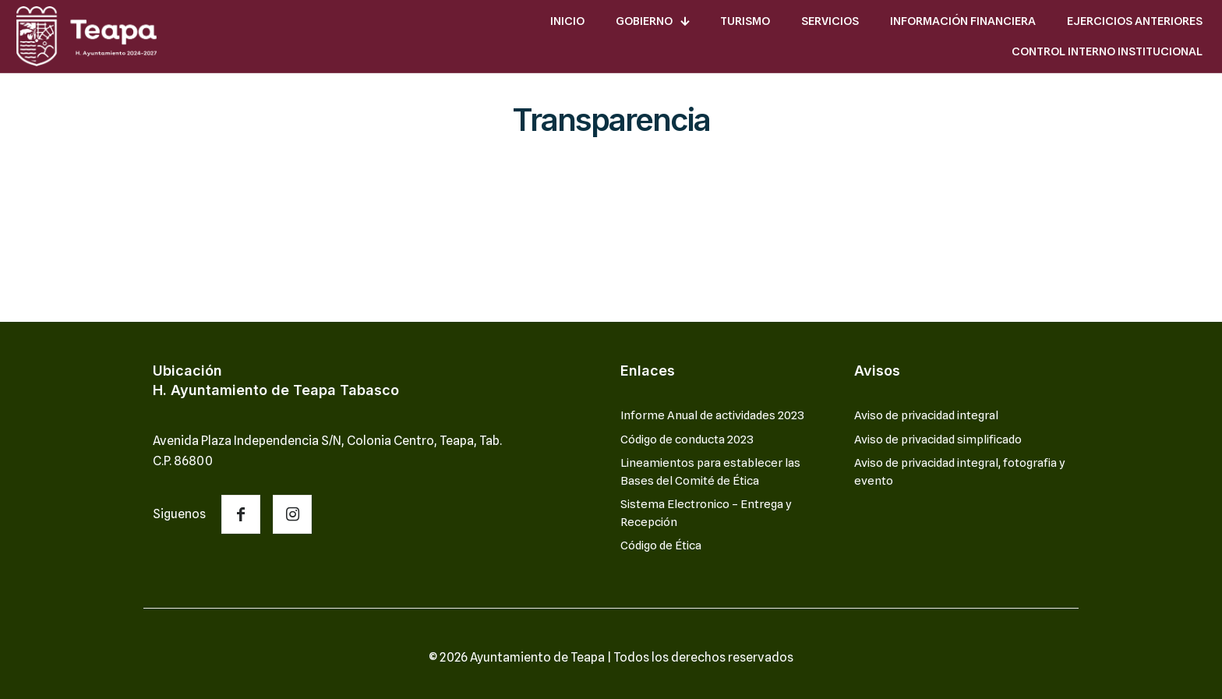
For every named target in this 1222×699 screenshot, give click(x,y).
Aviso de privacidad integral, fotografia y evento (959, 472)
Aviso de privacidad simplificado (938, 439)
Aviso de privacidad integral (926, 415)
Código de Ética (660, 545)
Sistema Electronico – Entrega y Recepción (706, 513)
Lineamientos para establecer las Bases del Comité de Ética (710, 472)
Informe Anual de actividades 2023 (712, 415)
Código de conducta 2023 (687, 439)
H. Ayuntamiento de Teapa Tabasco (276, 390)
